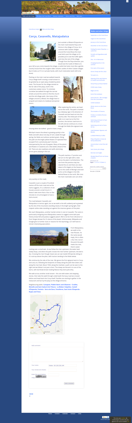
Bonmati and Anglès (96, 153)
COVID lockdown (95, 103)
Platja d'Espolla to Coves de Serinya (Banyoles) (98, 139)
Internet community (58, 16)
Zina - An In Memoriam (97, 59)
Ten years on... (95, 75)
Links (79, 413)
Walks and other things (28, 16)
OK (128, 421)
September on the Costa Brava (99, 35)
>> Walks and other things (46, 29)
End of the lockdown (96, 94)
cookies (123, 418)
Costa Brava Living (33, 29)
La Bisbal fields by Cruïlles (98, 135)
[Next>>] (103, 162)
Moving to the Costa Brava (44, 16)
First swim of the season (97, 68)
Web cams (79, 16)
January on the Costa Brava (98, 42)
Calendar (65, 413)
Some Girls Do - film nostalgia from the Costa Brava (99, 98)
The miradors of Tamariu (98, 111)
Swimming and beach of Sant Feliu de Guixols (99, 121)
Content (57, 413)
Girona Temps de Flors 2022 (99, 71)
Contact (73, 413)
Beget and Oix (95, 90)
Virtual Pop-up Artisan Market (99, 84)
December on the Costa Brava (99, 45)
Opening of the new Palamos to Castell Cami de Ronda (99, 79)
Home (50, 413)
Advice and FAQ (70, 16)
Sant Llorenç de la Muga (97, 149)
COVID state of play (96, 87)
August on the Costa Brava (98, 38)
